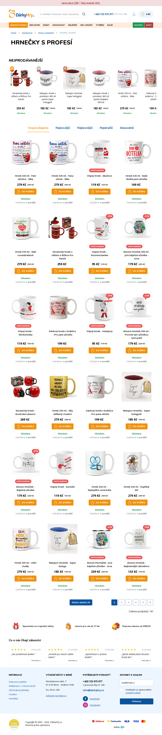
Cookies (13, 694)
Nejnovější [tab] (63, 128)
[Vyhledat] (84, 14)
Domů (13, 32)
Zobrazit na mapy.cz (56, 695)
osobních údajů (133, 692)
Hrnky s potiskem (46, 32)
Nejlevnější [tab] (85, 128)
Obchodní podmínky (19, 690)
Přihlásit (136, 701)
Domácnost (27, 32)
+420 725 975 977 (103, 14)
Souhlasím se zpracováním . (138, 691)
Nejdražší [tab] (106, 128)
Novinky (138, 25)
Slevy (149, 25)
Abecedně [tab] (127, 128)
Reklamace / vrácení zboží (22, 685)
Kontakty (13, 698)
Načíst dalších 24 (81, 602)
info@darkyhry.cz (93, 690)
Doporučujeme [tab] (38, 128)
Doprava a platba (17, 681)
